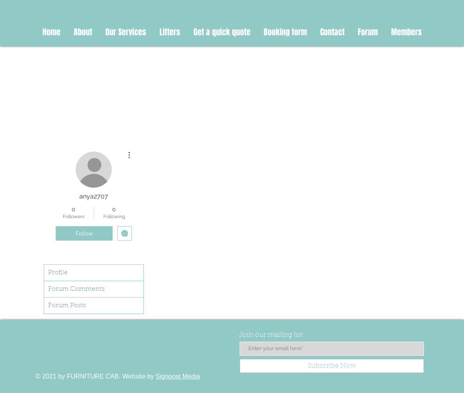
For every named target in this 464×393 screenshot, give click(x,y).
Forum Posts (67, 305)
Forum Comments (76, 289)
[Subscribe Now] (332, 366)
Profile (58, 272)
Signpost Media (178, 376)
